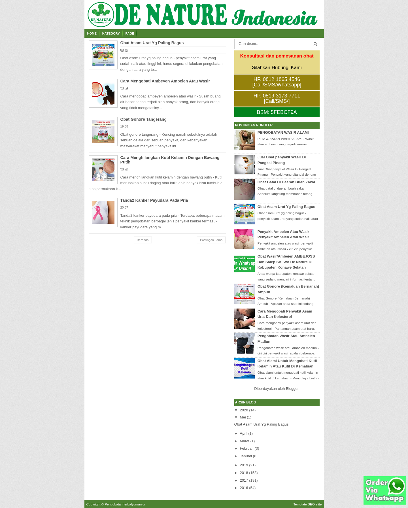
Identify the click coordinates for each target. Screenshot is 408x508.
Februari (247, 448)
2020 (244, 410)
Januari (246, 456)
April (243, 433)
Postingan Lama (211, 240)
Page (130, 33)
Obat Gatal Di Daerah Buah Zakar (286, 182)
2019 (244, 465)
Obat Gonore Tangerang (143, 119)
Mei (243, 417)
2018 (244, 473)
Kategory (111, 33)
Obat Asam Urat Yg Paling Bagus (152, 43)
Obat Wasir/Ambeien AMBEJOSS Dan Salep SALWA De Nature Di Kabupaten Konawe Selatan (286, 261)
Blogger (292, 388)
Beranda (143, 240)
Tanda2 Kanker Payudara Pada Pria (154, 200)
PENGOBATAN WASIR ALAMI (283, 132)
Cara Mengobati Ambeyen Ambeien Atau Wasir (165, 81)
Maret (244, 441)
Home (92, 33)
